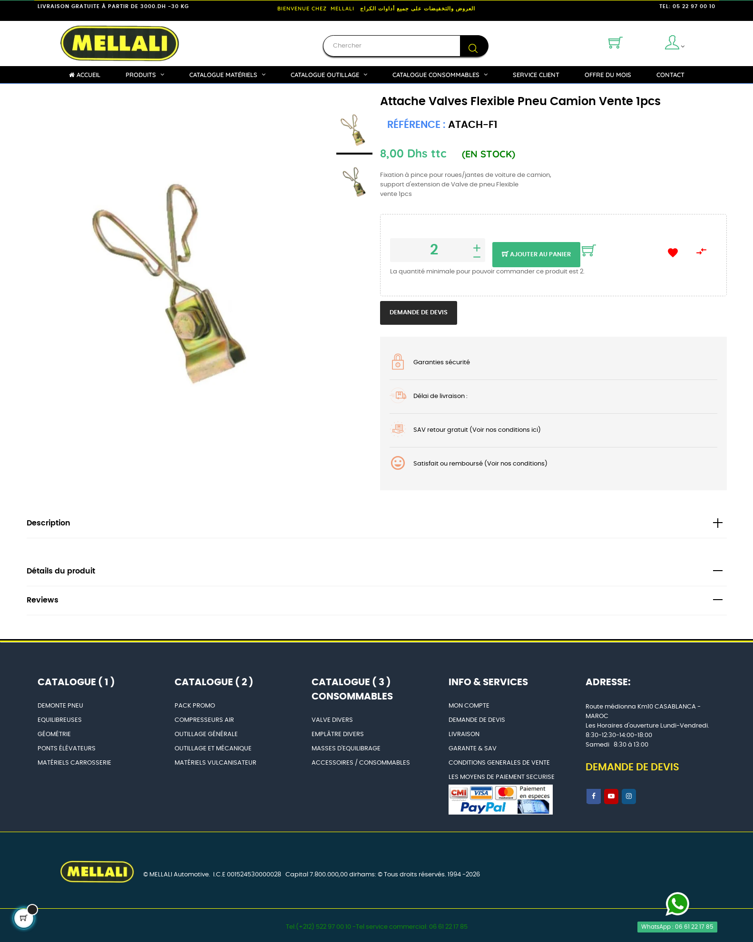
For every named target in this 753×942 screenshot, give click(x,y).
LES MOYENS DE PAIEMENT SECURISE (502, 777)
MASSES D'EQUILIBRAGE (346, 749)
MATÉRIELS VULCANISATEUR (215, 763)
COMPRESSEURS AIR (204, 720)
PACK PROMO (195, 706)
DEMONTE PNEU (60, 706)
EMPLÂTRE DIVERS (338, 734)
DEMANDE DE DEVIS (477, 720)
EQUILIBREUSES (60, 720)
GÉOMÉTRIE (54, 734)
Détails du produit (61, 571)
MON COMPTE (469, 706)
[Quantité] (437, 250)
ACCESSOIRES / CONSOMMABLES (361, 763)
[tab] (377, 523)
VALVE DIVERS (332, 720)
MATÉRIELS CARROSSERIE (74, 763)
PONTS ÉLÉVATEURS (67, 749)
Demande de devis (419, 313)
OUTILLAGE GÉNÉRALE (206, 734)
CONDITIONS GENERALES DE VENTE (499, 763)
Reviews (43, 600)
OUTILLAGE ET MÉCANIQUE (213, 749)
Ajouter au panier (536, 255)
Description (48, 523)
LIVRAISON (464, 734)
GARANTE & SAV (473, 749)
